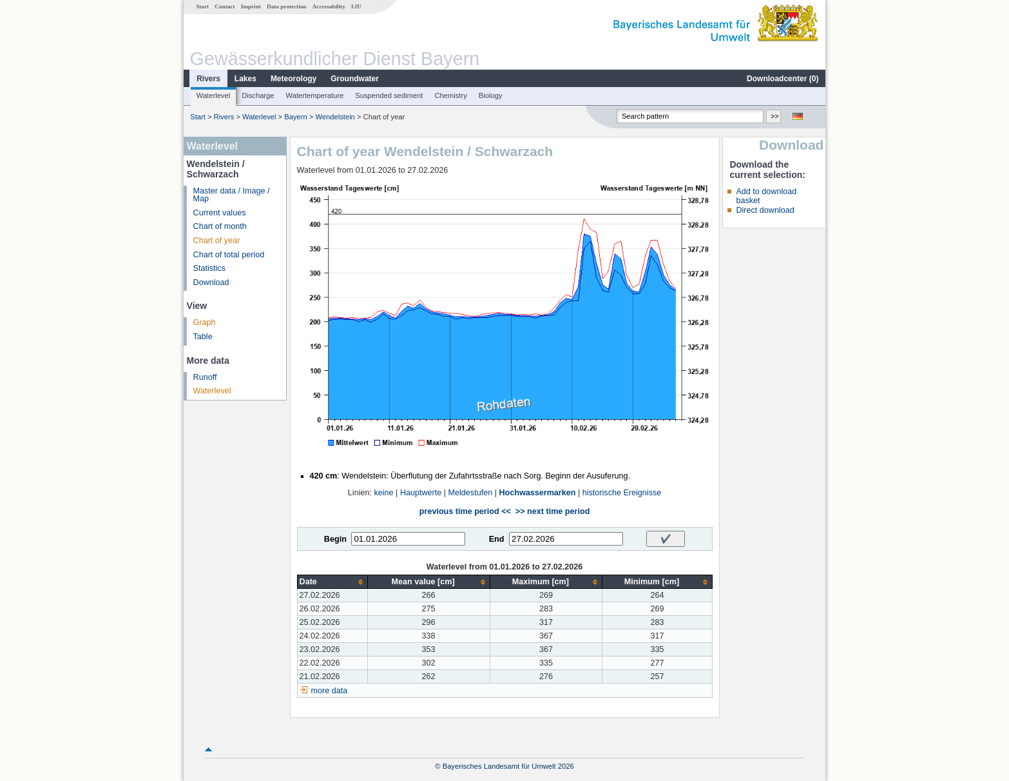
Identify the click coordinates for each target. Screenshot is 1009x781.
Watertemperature (315, 95)
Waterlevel (213, 95)
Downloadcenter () (782, 78)
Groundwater (355, 78)
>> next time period (552, 511)
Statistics (209, 268)
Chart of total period (229, 254)
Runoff (205, 377)
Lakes (245, 78)
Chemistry (450, 95)
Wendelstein (334, 117)
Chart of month (220, 226)
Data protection (286, 6)
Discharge (258, 95)
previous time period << (465, 511)
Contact (225, 6)
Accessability (328, 6)
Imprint (251, 6)
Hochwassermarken (537, 492)
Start (202, 6)
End (496, 539)
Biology (491, 95)
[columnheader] (332, 582)
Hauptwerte (420, 492)
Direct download (765, 210)
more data (329, 690)
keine (383, 492)
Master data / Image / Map (231, 195)
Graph (204, 322)
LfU (356, 6)
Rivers (208, 78)
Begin (335, 539)
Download (211, 282)
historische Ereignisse (622, 492)
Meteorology (293, 78)
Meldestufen (470, 492)
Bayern (295, 117)
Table (203, 336)
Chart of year (216, 240)
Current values (219, 212)
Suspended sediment (389, 95)
